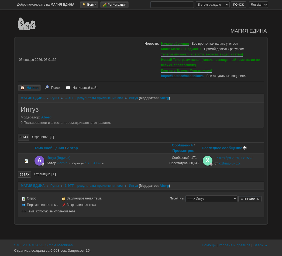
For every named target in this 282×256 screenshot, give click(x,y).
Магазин (177, 49)
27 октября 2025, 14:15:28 (234, 158)
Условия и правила (234, 245)
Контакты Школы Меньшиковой (186, 70)
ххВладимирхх (229, 163)
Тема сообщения (49, 148)
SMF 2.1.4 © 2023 (28, 245)
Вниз (23, 137)
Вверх (24, 174)
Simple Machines (59, 245)
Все (98, 163)
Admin (62, 163)
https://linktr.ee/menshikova (182, 76)
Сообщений (182, 145)
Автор (72, 148)
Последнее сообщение (224, 148)
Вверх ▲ (260, 245)
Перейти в (177, 198)
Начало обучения (175, 43)
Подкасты (193, 49)
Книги (165, 49)
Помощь (208, 245)
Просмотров (183, 151)
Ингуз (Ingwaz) (58, 158)
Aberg (164, 98)
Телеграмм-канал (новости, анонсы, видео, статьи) (202, 54)
